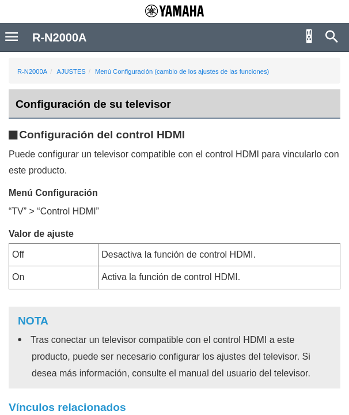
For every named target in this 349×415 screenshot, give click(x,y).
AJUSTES (70, 71)
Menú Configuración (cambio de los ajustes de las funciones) (182, 71)
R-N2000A (32, 71)
